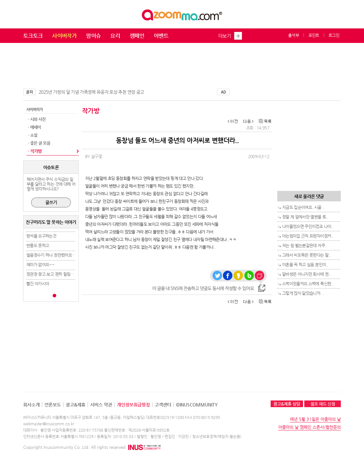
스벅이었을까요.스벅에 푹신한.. (307, 283)
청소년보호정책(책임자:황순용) (216, 436)
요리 (115, 35)
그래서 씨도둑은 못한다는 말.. (306, 255)
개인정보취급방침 (133, 404)
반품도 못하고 (37, 245)
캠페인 (137, 35)
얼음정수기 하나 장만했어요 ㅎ (51, 255)
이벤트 (161, 35)
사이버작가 (64, 35)
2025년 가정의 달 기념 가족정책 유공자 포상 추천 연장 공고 (91, 91)
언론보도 (52, 404)
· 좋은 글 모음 (39, 143)
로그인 (333, 35)
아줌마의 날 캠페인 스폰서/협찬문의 (309, 427)
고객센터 (163, 404)
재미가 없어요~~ (40, 264)
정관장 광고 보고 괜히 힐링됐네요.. (54, 274)
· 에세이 (34, 127)
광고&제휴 (75, 404)
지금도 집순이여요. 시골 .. (303, 207)
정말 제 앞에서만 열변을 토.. (305, 216)
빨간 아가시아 (37, 283)
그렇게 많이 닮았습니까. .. (303, 293)
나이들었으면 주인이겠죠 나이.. (307, 226)
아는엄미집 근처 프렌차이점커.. (307, 235)
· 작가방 (35, 151)
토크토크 (33, 35)
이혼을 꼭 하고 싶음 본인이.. (305, 264)
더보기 (224, 35)
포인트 (313, 35)
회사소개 (31, 404)
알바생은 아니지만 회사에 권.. (306, 274)
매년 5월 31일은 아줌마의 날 (315, 419)
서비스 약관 (101, 404)
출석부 (293, 35)
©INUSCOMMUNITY (197, 404)
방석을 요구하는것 (41, 235)
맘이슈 (93, 35)
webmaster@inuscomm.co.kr (48, 423)
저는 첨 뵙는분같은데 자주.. (304, 245)
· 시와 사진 (36, 119)
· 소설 (32, 135)
